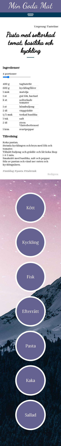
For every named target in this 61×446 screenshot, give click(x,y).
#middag (9, 171)
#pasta (19, 171)
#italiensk (30, 171)
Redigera (53, 174)
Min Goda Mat (30, 5)
